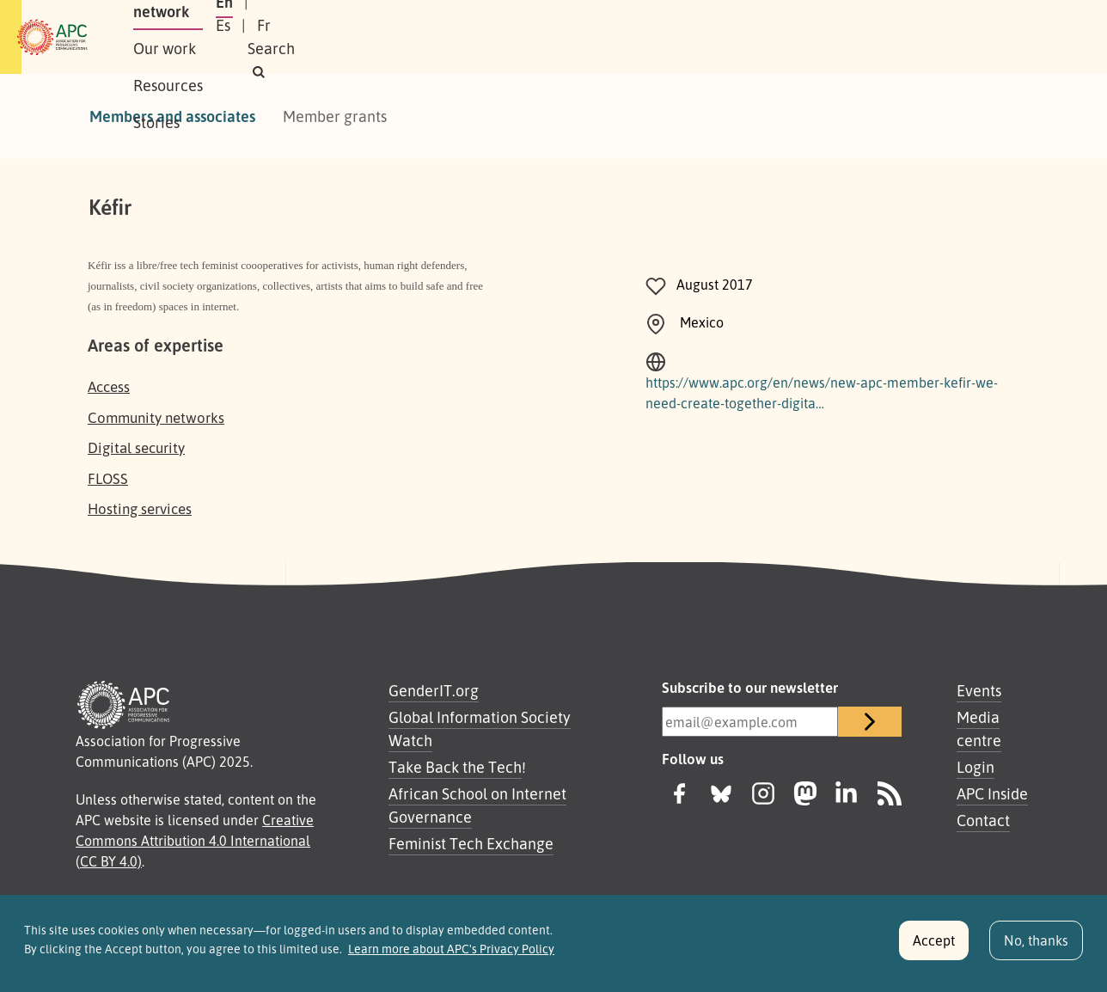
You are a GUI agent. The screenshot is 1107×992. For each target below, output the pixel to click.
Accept (934, 947)
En (796, 37)
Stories (581, 37)
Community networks (156, 417)
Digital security (136, 447)
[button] (986, 37)
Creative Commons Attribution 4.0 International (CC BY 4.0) (195, 840)
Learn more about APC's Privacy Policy (451, 957)
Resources (497, 37)
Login (975, 766)
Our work (405, 37)
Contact (983, 820)
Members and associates (172, 116)
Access (109, 386)
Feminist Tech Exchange (471, 843)
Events (979, 690)
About (217, 37)
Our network (305, 37)
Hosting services (140, 508)
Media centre (979, 728)
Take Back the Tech (455, 766)
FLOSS (108, 478)
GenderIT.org (433, 690)
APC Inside (992, 793)
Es (839, 37)
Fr (880, 37)
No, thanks (1036, 947)
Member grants (335, 116)
